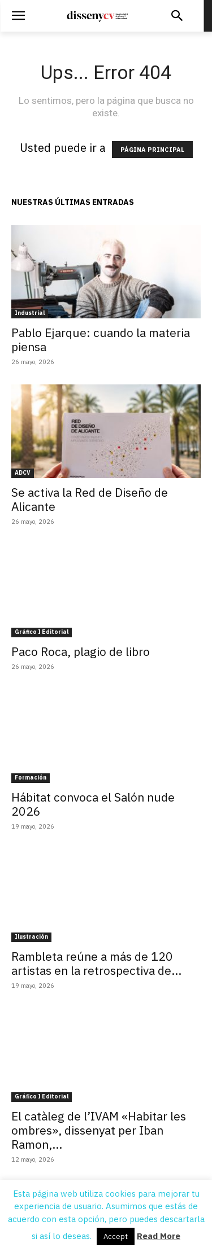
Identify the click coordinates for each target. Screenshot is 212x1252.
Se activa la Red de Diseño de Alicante (89, 499)
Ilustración (31, 936)
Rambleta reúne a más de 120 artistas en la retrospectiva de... (96, 963)
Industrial (30, 313)
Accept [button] (115, 1236)
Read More (158, 1236)
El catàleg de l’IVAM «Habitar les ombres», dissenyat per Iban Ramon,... (98, 1130)
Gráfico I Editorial (41, 632)
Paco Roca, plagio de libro (80, 651)
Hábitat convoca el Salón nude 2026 (93, 804)
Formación (30, 777)
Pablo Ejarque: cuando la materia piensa (100, 339)
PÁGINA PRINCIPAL (152, 150)
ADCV (23, 472)
